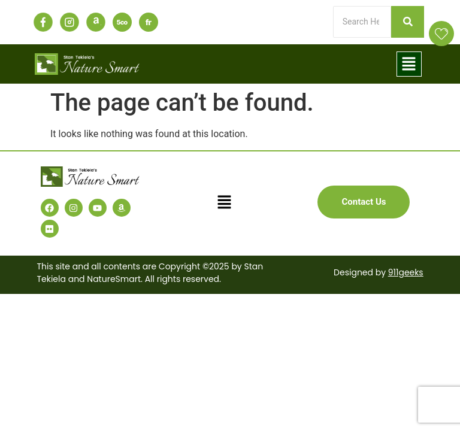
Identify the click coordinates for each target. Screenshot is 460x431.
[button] (409, 64)
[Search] (362, 22)
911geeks (405, 272)
